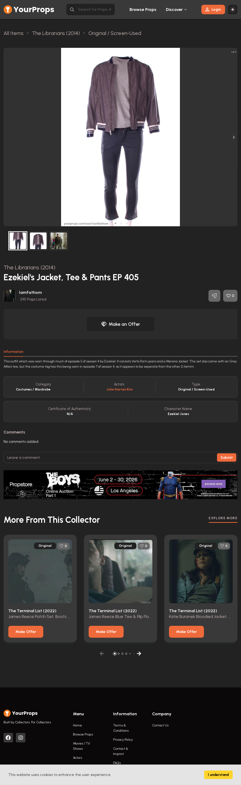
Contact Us (160, 725)
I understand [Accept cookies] (218, 775)
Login (213, 9)
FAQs (117, 763)
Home (77, 725)
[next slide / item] (234, 137)
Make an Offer (120, 324)
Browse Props (143, 9)
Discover (174, 9)
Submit (227, 457)
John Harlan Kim (119, 389)
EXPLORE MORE (223, 518)
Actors (77, 758)
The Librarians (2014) (29, 267)
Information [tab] (13, 352)
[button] (115, 223)
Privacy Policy (123, 740)
